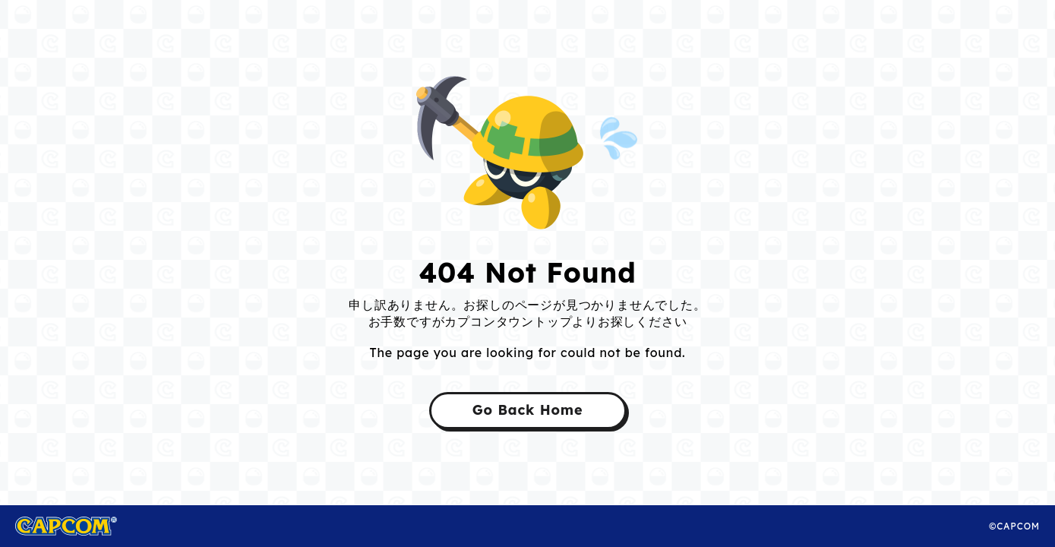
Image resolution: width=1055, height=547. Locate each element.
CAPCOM (82, 526)
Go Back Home (527, 410)
